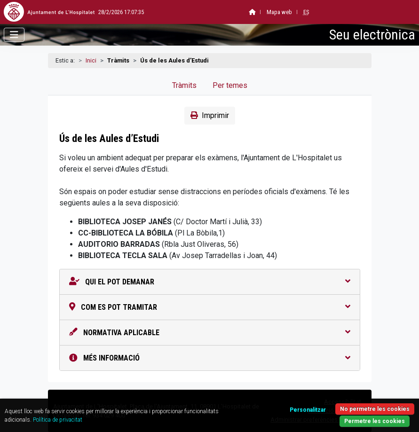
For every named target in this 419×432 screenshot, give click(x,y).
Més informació (209, 358)
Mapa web (256, 12)
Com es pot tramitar (209, 307)
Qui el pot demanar (209, 282)
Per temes (230, 85)
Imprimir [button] (209, 115)
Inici (91, 60)
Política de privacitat (57, 419)
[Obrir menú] (14, 35)
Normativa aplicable (209, 333)
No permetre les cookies (375, 409)
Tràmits (184, 85)
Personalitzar (308, 410)
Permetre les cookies (374, 421)
